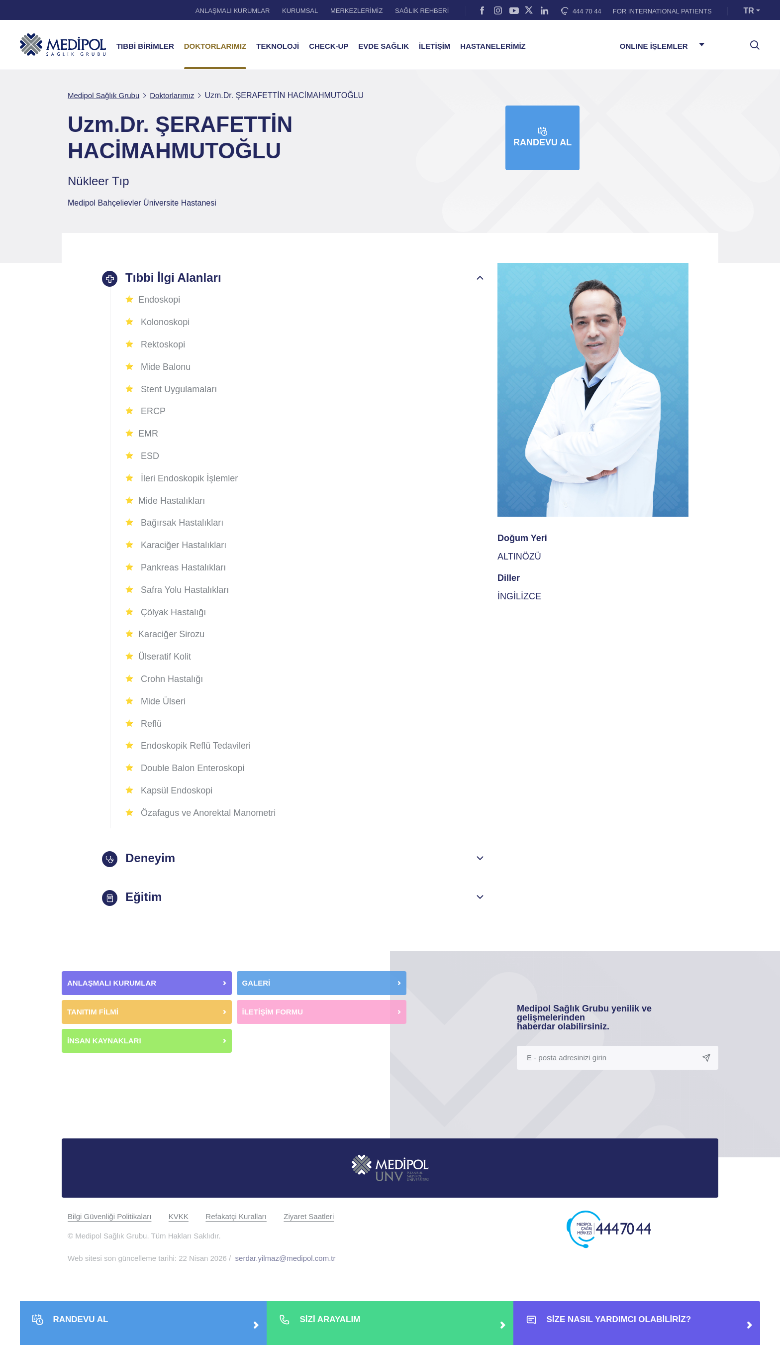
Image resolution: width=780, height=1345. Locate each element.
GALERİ (256, 983)
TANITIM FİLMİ (92, 1012)
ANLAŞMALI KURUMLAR (232, 10)
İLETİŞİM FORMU (272, 1012)
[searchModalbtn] (751, 41)
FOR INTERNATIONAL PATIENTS (662, 11)
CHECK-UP (328, 46)
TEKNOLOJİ (277, 46)
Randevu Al (542, 137)
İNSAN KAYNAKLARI (105, 1040)
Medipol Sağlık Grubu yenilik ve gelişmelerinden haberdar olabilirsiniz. (584, 1017)
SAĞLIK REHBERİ (422, 10)
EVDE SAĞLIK (383, 46)
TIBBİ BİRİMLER (145, 46)
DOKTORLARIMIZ (215, 46)
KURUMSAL (300, 10)
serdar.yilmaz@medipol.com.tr (285, 1258)
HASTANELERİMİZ (492, 46)
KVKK (179, 1216)
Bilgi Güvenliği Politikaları (109, 1216)
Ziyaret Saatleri (309, 1216)
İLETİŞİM (434, 46)
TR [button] (749, 10)
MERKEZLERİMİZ (356, 10)
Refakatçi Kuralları (236, 1216)
